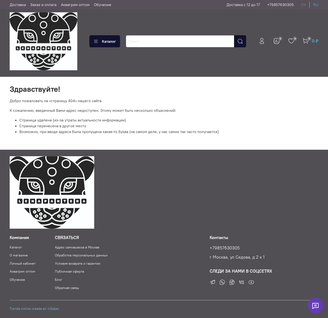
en (303, 4)
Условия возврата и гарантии (77, 263)
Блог (58, 279)
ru (315, 4)
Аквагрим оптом (75, 4)
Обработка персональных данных (81, 255)
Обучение (102, 4)
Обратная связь (67, 288)
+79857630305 (280, 4)
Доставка (18, 4)
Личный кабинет (23, 263)
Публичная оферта (69, 271)
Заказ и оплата (43, 4)
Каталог (104, 41)
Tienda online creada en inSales (34, 308)
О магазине (19, 255)
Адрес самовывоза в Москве (77, 247)
